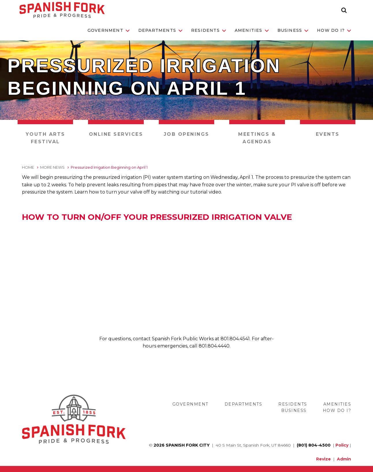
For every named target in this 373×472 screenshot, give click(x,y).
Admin (344, 459)
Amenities (252, 30)
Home (28, 167)
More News (52, 167)
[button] (344, 10)
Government (108, 30)
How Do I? (334, 30)
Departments (160, 30)
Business (293, 30)
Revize (323, 459)
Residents (208, 30)
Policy (341, 445)
